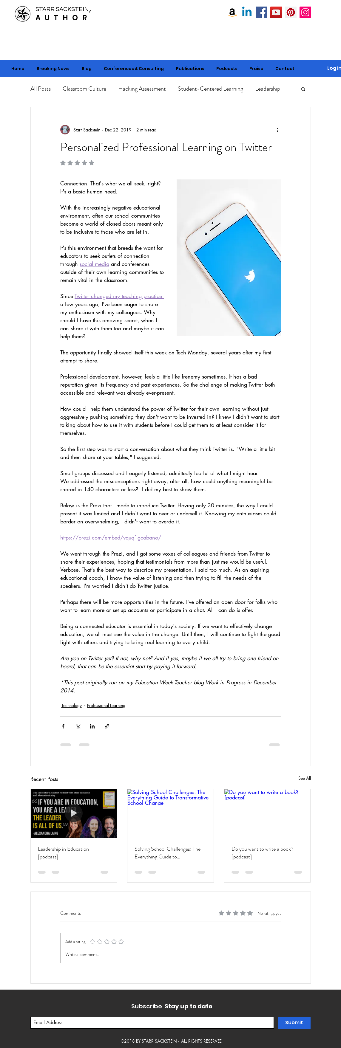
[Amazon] (232, 12)
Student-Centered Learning (210, 88)
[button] (134, 68)
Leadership (267, 88)
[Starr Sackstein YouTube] (276, 12)
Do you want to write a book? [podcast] (262, 853)
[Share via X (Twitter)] (78, 726)
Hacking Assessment (142, 88)
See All (304, 778)
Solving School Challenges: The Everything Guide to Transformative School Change (167, 853)
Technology (71, 705)
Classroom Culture (84, 88)
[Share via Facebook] (63, 726)
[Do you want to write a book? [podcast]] (267, 813)
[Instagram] (305, 12)
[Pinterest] (291, 12)
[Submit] (294, 1023)
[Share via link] (107, 726)
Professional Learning (106, 705)
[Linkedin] (247, 12)
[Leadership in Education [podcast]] (74, 813)
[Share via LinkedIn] (92, 726)
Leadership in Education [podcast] (63, 853)
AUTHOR (63, 18)
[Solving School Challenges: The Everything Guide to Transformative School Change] (170, 813)
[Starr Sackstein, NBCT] (261, 12)
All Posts (40, 88)
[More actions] (277, 129)
